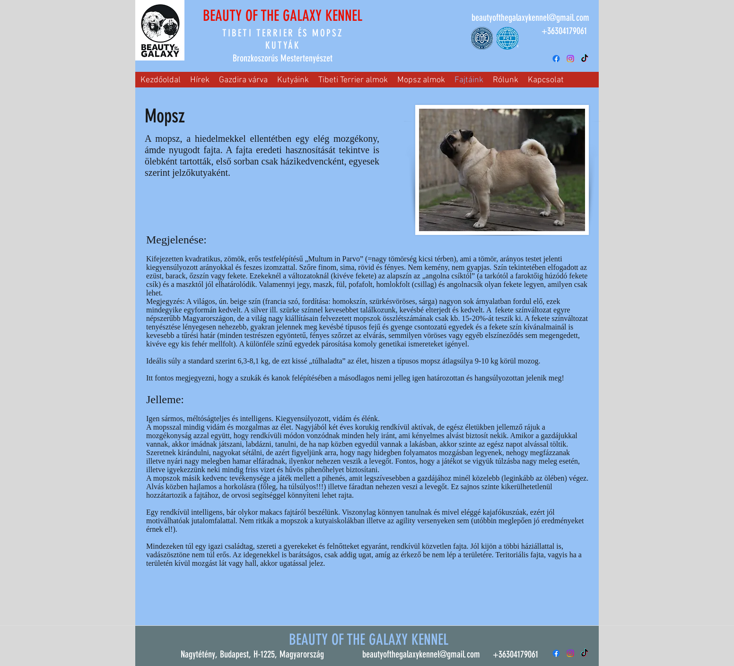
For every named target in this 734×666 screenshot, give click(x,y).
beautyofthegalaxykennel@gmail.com (530, 17)
